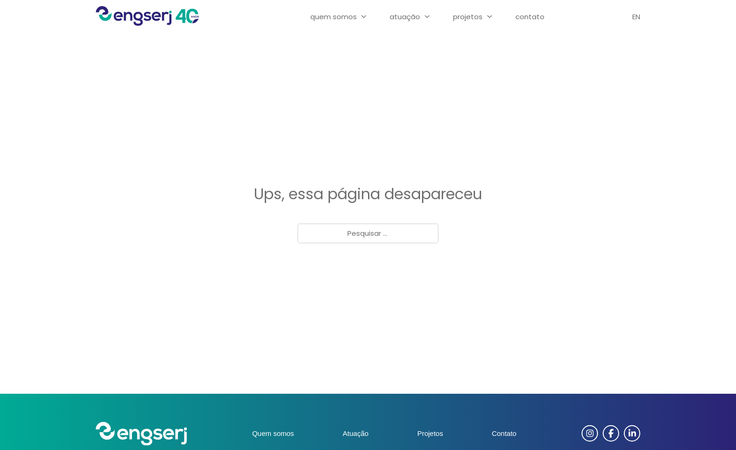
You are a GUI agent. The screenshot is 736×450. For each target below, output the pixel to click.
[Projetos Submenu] (489, 16)
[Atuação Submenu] (427, 16)
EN (636, 17)
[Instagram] (590, 433)
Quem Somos (333, 17)
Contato (529, 17)
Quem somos (273, 433)
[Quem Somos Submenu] (363, 16)
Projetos (468, 17)
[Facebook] (611, 433)
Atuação (405, 17)
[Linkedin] (632, 433)
